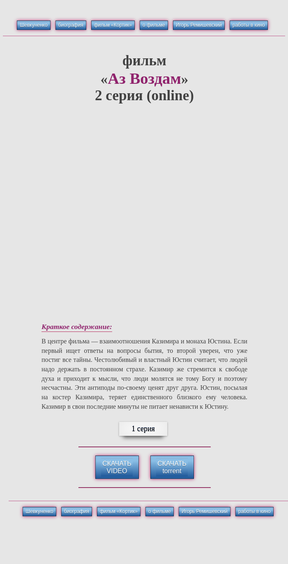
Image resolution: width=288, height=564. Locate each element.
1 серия (143, 429)
